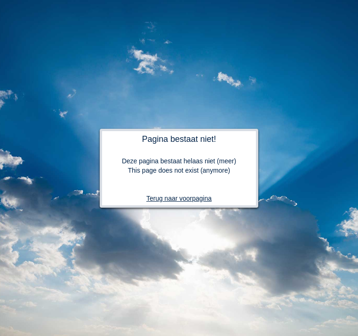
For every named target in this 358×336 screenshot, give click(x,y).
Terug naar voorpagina (179, 198)
